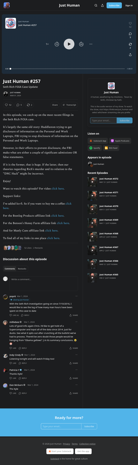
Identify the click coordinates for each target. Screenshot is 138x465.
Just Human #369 (108, 219)
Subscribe (114, 5)
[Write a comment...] (44, 284)
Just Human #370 (108, 206)
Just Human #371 (108, 192)
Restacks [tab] (22, 268)
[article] (111, 182)
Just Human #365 (108, 274)
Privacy (66, 443)
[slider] (67, 68)
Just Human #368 (108, 233)
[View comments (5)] (130, 35)
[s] (92, 182)
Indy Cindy (15, 354)
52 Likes (28, 247)
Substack (54, 458)
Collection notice (87, 443)
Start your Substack (59, 451)
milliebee (14, 321)
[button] (47, 44)
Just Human (15, 92)
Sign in (129, 5)
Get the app (83, 451)
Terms (75, 443)
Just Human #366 (108, 260)
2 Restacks (38, 247)
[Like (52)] (8, 105)
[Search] (96, 5)
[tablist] (15, 269)
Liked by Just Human (19, 300)
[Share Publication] (102, 5)
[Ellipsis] (76, 296)
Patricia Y (14, 369)
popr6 (12, 296)
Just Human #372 (108, 178)
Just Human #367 (108, 247)
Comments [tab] (10, 268)
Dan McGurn (16, 384)
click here (57, 189)
